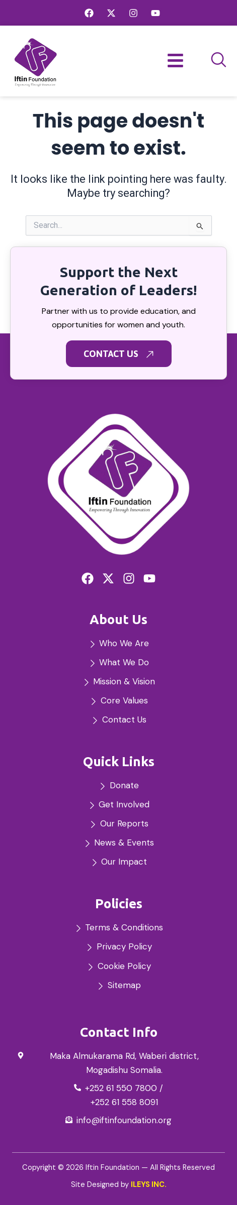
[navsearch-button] (218, 61)
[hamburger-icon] (175, 61)
